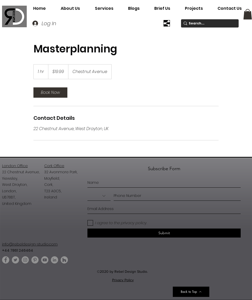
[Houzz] (64, 259)
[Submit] (164, 233)
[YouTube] (44, 259)
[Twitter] (15, 259)
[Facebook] (5, 259)
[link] (50, 92)
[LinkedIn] (54, 259)
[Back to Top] (191, 292)
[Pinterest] (35, 259)
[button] (104, 8)
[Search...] (208, 23)
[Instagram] (25, 259)
